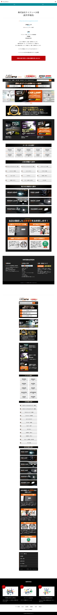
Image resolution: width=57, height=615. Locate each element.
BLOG (23, 606)
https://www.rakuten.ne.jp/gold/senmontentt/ (28, 21)
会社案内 (26, 606)
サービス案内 (17, 606)
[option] (10, 593)
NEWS (36, 606)
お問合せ (40, 606)
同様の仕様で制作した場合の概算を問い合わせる (28, 58)
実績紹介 (31, 606)
